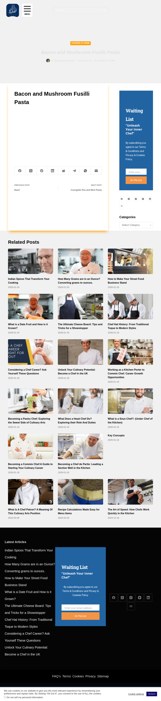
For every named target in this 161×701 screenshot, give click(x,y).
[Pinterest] (41, 171)
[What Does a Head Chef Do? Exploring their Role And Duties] (80, 401)
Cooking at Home (81, 43)
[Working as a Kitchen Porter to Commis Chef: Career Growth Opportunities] (130, 352)
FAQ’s (56, 676)
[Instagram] (135, 199)
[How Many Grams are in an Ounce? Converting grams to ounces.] (80, 261)
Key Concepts (116, 435)
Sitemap (103, 676)
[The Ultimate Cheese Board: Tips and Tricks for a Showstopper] (80, 306)
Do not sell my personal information (25, 697)
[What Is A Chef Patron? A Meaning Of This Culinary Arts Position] (30, 492)
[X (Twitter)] (30, 171)
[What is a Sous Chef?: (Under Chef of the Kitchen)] (130, 401)
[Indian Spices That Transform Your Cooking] (30, 261)
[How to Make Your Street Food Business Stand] (130, 261)
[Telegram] (74, 171)
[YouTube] (143, 199)
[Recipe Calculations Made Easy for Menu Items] (80, 492)
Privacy (90, 676)
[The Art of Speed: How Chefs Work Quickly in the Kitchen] (130, 492)
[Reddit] (63, 171)
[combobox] (77, 10)
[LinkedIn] (52, 171)
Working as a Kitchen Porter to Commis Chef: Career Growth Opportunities (126, 373)
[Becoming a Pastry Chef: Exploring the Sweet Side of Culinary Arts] (30, 401)
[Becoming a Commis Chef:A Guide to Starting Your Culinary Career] (30, 446)
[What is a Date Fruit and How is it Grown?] (30, 306)
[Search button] (105, 10)
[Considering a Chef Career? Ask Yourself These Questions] (30, 352)
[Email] (96, 171)
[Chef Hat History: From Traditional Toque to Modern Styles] (130, 306)
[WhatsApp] (85, 171)
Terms (66, 676)
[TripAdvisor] (121, 206)
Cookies (78, 676)
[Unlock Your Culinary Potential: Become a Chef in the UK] (80, 352)
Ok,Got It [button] (151, 694)
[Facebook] (19, 171)
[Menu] (27, 10)
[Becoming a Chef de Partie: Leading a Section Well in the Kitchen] (80, 446)
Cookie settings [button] (136, 694)
